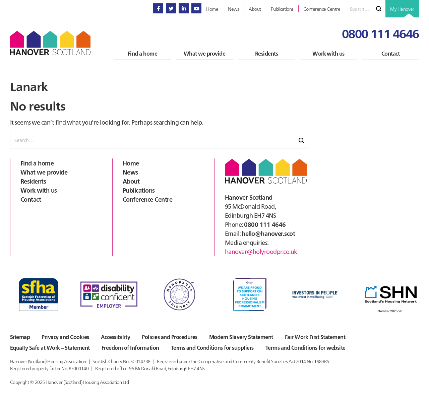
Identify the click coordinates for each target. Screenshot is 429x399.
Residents (33, 181)
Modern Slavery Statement (241, 336)
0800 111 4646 (380, 33)
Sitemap (20, 336)
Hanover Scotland (50, 43)
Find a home (37, 163)
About (131, 181)
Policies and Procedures (169, 336)
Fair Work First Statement (315, 336)
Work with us (38, 190)
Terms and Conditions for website (305, 347)
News (130, 172)
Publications (139, 190)
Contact (30, 199)
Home (131, 163)
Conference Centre (147, 199)
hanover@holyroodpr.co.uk (261, 251)
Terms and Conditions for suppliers (212, 347)
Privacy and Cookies (65, 336)
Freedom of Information (130, 347)
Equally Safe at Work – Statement (50, 347)
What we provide (43, 172)
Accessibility (115, 336)
